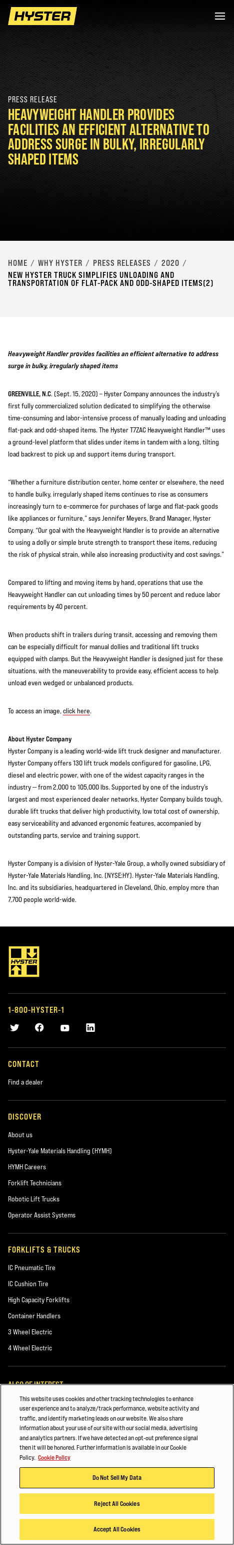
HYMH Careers (27, 1167)
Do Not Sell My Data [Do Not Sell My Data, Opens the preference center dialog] (117, 1478)
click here (76, 711)
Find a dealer (25, 1082)
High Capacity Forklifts (39, 1300)
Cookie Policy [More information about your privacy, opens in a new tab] (54, 1457)
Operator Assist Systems (42, 1215)
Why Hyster (60, 263)
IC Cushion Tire (28, 1284)
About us (20, 1135)
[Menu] (220, 16)
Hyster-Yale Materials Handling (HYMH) (60, 1151)
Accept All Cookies (117, 1529)
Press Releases (122, 263)
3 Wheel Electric (30, 1332)
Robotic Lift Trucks (34, 1199)
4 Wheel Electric (30, 1348)
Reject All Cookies (117, 1503)
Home (18, 263)
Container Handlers (34, 1316)
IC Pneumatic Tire (32, 1268)
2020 (171, 263)
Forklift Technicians (35, 1183)
